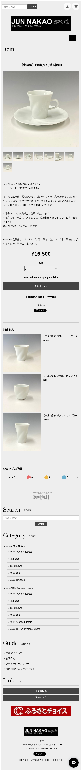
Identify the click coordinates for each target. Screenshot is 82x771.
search (32, 6)
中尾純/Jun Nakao (15, 546)
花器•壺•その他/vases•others (25, 629)
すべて (12, 477)
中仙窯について (14, 653)
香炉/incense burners (21, 622)
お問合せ (10, 658)
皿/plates (14, 558)
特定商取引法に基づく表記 (20, 668)
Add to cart (41, 286)
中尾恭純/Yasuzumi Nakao (20, 588)
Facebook (41, 697)
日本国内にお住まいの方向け (41, 297)
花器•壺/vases (17, 580)
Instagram (41, 691)
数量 (41, 263)
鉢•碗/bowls (16, 566)
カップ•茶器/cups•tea (21, 551)
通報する (41, 305)
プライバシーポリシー (17, 663)
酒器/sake (15, 573)
